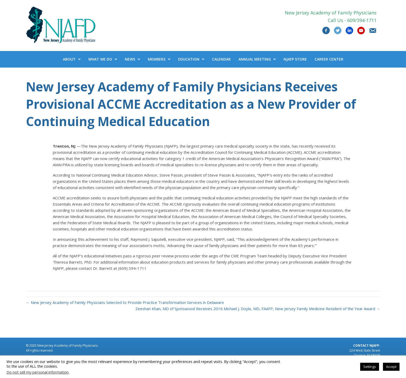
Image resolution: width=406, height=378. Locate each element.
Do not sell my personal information (37, 372)
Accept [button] (391, 366)
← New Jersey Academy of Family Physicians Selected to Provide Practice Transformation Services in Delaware (125, 302)
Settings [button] (369, 366)
